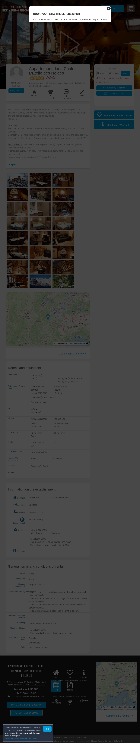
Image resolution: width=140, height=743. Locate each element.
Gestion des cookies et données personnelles (21, 738)
